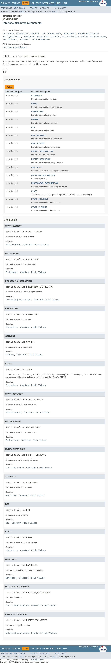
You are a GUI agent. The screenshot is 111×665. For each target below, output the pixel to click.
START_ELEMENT (39, 207)
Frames (33, 8)
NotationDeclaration (48, 36)
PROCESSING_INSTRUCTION (44, 183)
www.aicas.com (37, 660)
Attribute (8, 33)
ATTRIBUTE (36, 95)
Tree (38, 3)
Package (16, 3)
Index (58, 3)
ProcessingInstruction (75, 36)
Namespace (29, 36)
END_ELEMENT (38, 143)
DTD (43, 33)
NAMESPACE (36, 167)
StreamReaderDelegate (15, 47)
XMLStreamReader (41, 39)
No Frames (44, 8)
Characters (22, 33)
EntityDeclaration (88, 33)
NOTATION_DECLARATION (43, 175)
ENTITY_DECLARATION (42, 151)
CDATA (34, 103)
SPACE (34, 191)
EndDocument (54, 33)
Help (65, 3)
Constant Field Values (35, 244)
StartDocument (98, 36)
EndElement (70, 33)
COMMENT (35, 119)
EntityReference (12, 36)
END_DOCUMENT (38, 135)
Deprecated (48, 3)
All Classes (60, 8)
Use (32, 3)
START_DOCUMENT (39, 199)
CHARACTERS (37, 111)
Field (21, 12)
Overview (5, 3)
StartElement (10, 39)
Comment (35, 33)
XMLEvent (25, 39)
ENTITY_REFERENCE (41, 159)
